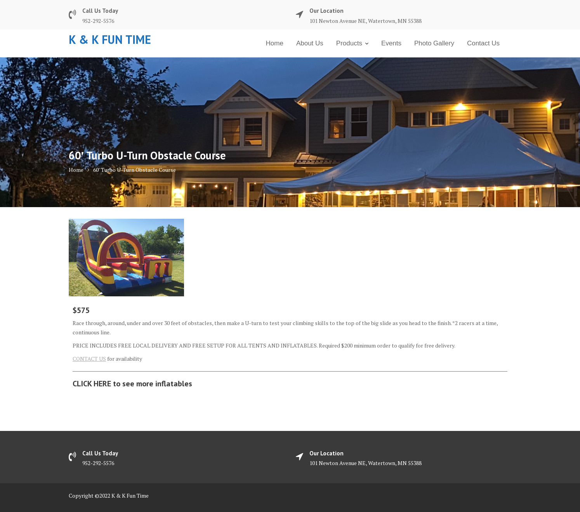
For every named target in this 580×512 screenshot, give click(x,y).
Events (391, 43)
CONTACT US (89, 358)
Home (274, 43)
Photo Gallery (434, 43)
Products (349, 43)
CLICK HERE (92, 384)
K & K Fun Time (110, 39)
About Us (309, 43)
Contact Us (483, 43)
